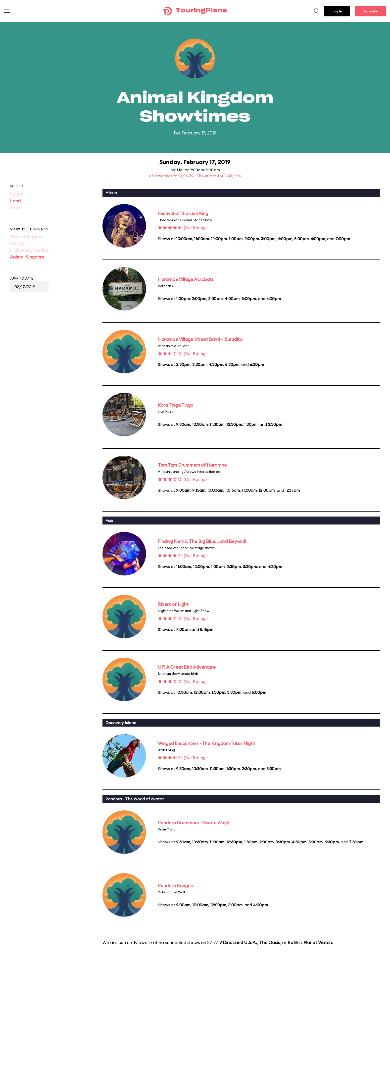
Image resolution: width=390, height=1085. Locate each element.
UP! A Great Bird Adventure (187, 667)
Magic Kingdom (26, 237)
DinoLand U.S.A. (240, 942)
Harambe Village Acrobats (186, 279)
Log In (337, 11)
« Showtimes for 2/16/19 (172, 175)
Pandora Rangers (176, 885)
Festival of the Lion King (183, 213)
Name (16, 194)
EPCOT (17, 243)
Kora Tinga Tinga (175, 405)
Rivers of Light (173, 604)
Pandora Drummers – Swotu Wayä (193, 822)
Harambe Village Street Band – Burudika (200, 339)
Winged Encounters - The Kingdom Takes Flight (206, 743)
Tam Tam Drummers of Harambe (192, 465)
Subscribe (370, 11)
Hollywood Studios (29, 250)
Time (15, 207)
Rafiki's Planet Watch (310, 942)
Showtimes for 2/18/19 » (218, 175)
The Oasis (269, 942)
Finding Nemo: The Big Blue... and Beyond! (202, 541)
